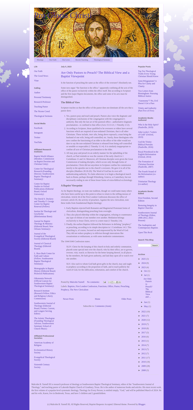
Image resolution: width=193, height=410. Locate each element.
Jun (146, 302)
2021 (143, 316)
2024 (143, 263)
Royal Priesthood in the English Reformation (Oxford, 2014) (148, 154)
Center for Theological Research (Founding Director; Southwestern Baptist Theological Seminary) (44, 174)
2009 (143, 366)
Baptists (71, 286)
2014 (143, 345)
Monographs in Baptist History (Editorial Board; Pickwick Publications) (45, 271)
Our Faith (52, 60)
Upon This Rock (145, 232)
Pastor (116, 286)
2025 (143, 259)
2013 (143, 349)
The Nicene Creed (42, 111)
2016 (143, 337)
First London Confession (86, 286)
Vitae (36, 80)
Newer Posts (68, 299)
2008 (143, 370)
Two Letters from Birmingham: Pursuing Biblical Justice (148, 93)
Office (110, 286)
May (146, 306)
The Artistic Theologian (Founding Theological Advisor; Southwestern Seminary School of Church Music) (44, 323)
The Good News (41, 76)
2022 (143, 311)
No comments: (93, 282)
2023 (143, 267)
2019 (143, 324)
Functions (102, 286)
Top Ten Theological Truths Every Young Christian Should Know (148, 73)
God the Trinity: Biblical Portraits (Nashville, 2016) (145, 144)
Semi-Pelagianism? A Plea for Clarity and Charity (147, 83)
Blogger (141, 404)
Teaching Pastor (41, 106)
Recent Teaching (82, 60)
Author (37, 92)
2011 (143, 358)
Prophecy (65, 290)
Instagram (38, 133)
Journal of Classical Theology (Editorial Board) (42, 246)
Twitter (37, 137)
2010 (143, 362)
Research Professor (42, 102)
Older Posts (126, 299)
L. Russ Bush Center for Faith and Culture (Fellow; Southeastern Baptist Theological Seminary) (44, 258)
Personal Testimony (42, 97)
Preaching (125, 286)
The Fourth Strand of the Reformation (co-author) (147, 174)
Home (97, 299)
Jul (145, 275)
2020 (143, 320)
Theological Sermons (102, 60)
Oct (146, 271)
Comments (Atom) (103, 306)
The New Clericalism (79, 290)
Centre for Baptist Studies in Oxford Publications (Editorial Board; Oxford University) (43, 189)
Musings (40, 60)
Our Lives (66, 60)
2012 (143, 353)
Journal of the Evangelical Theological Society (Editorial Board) (45, 236)
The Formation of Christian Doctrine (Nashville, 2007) (146, 164)
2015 (143, 341)
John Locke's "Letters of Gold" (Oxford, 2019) (147, 134)
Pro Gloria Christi (63, 15)
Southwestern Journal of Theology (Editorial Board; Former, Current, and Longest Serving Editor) (44, 308)
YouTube (38, 142)
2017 (143, 332)
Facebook (38, 128)
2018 (143, 328)
